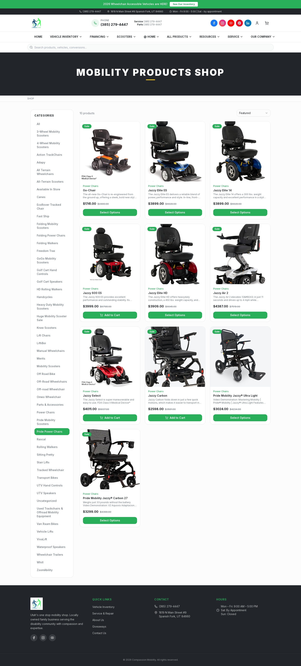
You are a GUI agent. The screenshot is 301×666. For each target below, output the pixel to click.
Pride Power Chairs (49, 431)
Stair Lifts (43, 462)
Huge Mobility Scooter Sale (52, 318)
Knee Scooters (46, 327)
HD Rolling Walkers (49, 289)
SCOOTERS (126, 36)
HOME (38, 36)
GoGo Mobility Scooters (46, 260)
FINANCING (99, 36)
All (38, 124)
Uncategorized (47, 500)
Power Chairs (46, 412)
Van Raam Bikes (47, 523)
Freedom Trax (46, 250)
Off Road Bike (46, 373)
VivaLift (42, 539)
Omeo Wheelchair (49, 397)
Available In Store (48, 189)
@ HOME (151, 36)
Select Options (110, 212)
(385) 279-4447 (90, 11)
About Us (98, 620)
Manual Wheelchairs (51, 350)
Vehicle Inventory (103, 607)
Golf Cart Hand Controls (47, 272)
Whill (40, 562)
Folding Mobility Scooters (47, 225)
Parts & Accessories (50, 404)
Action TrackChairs (49, 154)
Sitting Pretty (45, 454)
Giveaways (99, 626)
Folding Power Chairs (51, 235)
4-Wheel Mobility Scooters (48, 145)
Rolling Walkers (47, 447)
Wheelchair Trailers (50, 554)
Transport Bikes (47, 477)
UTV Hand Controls (50, 485)
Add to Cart (110, 315)
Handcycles (45, 297)
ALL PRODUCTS (179, 36)
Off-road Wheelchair (51, 389)
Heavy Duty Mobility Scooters (50, 306)
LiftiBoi (41, 343)
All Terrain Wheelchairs (45, 172)
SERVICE (235, 36)
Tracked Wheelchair (50, 470)
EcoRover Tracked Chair (49, 206)
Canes (41, 197)
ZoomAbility (45, 570)
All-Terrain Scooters (50, 181)
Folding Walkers (47, 243)
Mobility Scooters (48, 366)
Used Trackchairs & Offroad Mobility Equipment (50, 512)
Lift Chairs (43, 335)
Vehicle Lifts (45, 531)
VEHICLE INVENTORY (66, 36)
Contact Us (99, 633)
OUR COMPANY (263, 36)
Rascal (41, 439)
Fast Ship (43, 216)
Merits (41, 358)
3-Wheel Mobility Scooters (48, 133)
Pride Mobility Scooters (46, 421)
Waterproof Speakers (51, 547)
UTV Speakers (46, 493)
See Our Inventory (184, 4)
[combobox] (254, 113)
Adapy (41, 162)
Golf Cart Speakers (49, 281)
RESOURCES (210, 36)
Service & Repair (103, 613)
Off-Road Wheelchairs (52, 381)
